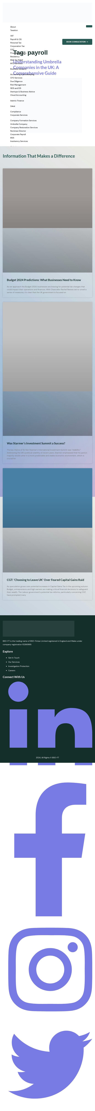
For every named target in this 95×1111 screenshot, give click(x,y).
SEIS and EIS (15, 88)
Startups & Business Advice (22, 91)
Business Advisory (18, 69)
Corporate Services (18, 115)
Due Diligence (16, 81)
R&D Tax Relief (16, 60)
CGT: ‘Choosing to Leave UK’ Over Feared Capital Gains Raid (45, 579)
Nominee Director (18, 131)
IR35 (12, 138)
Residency (15, 56)
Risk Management (18, 85)
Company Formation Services (23, 120)
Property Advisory (18, 53)
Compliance (15, 111)
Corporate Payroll (18, 134)
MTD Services (16, 63)
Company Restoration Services (24, 127)
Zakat (12, 106)
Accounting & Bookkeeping (22, 74)
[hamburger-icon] (89, 26)
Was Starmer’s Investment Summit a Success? (36, 443)
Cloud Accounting (18, 95)
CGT (12, 49)
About (13, 27)
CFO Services (16, 78)
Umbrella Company (18, 124)
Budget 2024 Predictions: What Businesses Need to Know (44, 280)
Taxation (14, 30)
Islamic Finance (17, 100)
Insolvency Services (19, 141)
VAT (12, 36)
